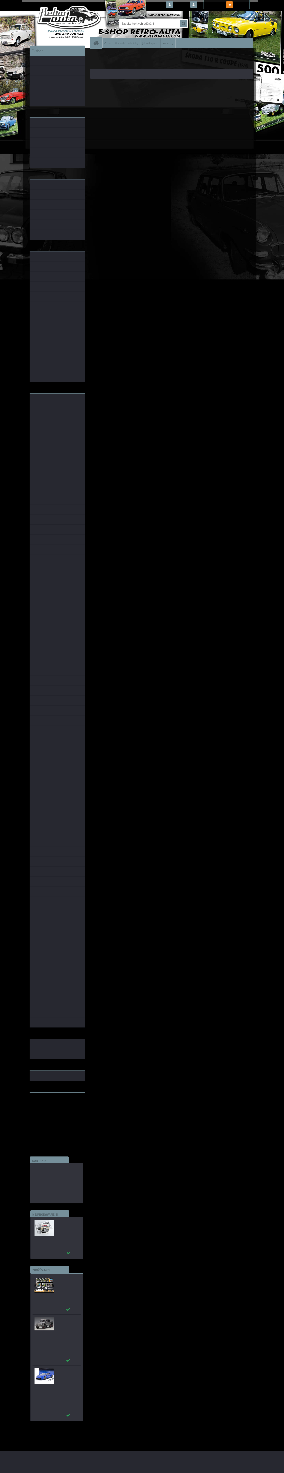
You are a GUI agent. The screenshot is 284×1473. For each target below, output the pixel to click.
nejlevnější (119, 74)
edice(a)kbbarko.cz (46, 1188)
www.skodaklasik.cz (43, 1108)
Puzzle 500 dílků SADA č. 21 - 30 (66, 1280)
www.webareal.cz (71, 1443)
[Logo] (57, 23)
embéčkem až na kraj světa (48, 1111)
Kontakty (168, 43)
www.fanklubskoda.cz (45, 1104)
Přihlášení (181, 4)
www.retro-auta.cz (42, 1101)
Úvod (95, 54)
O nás (107, 43)
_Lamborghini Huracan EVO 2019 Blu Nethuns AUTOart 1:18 (68, 1376)
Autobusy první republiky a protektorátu (65, 1226)
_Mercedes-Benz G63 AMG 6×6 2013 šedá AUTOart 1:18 (68, 1323)
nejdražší (134, 74)
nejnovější (150, 74)
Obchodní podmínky (126, 43)
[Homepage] (97, 43)
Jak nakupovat (150, 43)
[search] (183, 23)
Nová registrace (209, 4)
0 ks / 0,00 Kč (243, 3)
